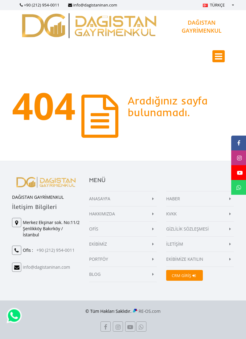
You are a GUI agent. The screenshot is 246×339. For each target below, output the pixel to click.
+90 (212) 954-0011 (41, 5)
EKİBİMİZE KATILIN (184, 259)
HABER (173, 199)
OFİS (93, 229)
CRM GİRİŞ (184, 275)
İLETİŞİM (174, 244)
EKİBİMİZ (98, 244)
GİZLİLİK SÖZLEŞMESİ (187, 229)
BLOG (94, 274)
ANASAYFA (99, 199)
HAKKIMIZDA (102, 214)
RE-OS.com (150, 311)
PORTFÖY (98, 259)
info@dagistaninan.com (95, 5)
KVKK (171, 214)
